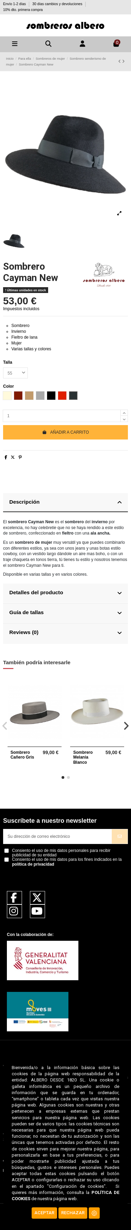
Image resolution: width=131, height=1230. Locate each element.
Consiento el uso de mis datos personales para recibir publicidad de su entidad (61, 852)
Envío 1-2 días (15, 4)
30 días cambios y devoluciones (57, 4)
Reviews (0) (65, 632)
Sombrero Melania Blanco (83, 757)
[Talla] (15, 372)
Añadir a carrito (65, 432)
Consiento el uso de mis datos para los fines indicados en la (67, 861)
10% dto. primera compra (23, 10)
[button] (63, 777)
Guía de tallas (65, 612)
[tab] (65, 503)
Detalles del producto (65, 592)
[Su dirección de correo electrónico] (57, 836)
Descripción (65, 502)
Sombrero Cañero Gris (22, 755)
